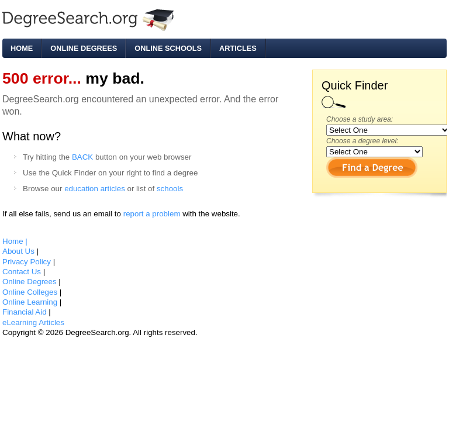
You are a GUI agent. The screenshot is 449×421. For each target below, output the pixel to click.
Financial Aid (25, 312)
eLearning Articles (33, 322)
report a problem (152, 213)
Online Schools (168, 48)
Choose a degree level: (362, 141)
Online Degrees (83, 48)
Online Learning (31, 302)
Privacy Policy (27, 261)
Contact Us (22, 271)
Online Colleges (31, 292)
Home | (14, 241)
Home (22, 48)
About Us (19, 251)
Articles (238, 48)
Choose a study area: (359, 119)
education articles (94, 188)
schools (170, 188)
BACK (82, 157)
